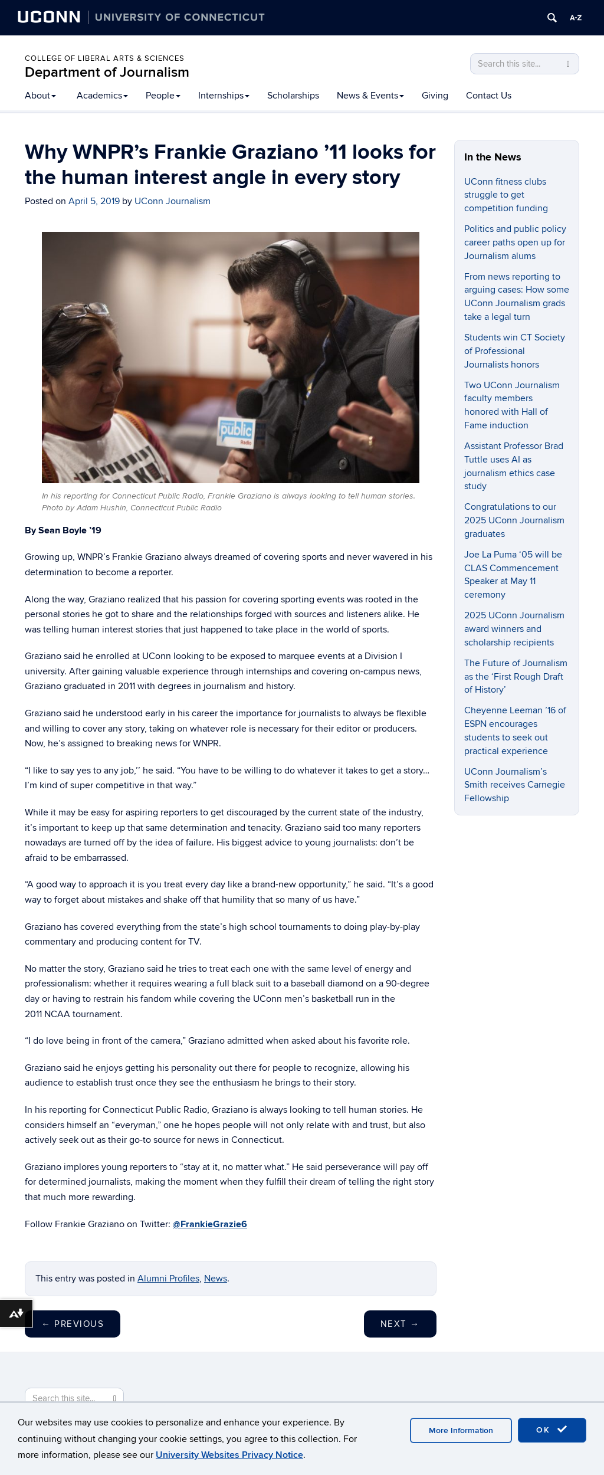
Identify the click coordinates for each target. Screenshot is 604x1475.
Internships (224, 95)
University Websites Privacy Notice (229, 1455)
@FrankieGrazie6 (210, 1224)
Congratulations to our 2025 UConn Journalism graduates (514, 520)
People (163, 95)
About (40, 95)
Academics (102, 95)
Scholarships (293, 95)
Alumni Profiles (168, 1278)
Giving (435, 95)
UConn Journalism (172, 201)
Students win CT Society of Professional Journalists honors (514, 351)
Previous (72, 1324)
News (215, 1278)
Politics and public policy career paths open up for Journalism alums (515, 242)
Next (400, 1324)
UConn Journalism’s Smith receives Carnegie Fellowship (514, 785)
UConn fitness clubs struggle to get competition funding (506, 195)
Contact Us (488, 95)
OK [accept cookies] (552, 1429)
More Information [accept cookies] (461, 1430)
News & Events (370, 95)
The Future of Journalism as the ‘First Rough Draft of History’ (515, 676)
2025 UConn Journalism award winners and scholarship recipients (514, 628)
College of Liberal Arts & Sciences (105, 58)
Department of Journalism (107, 72)
